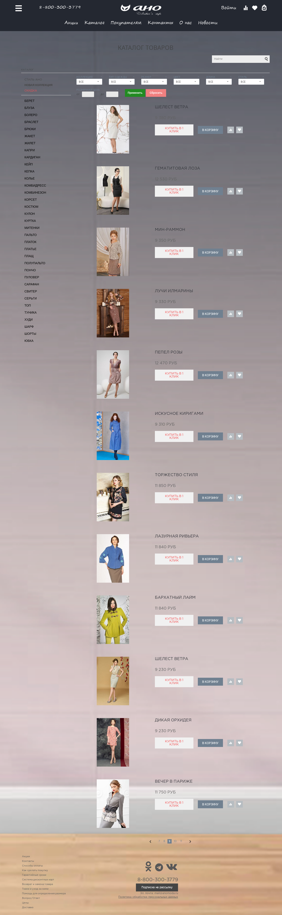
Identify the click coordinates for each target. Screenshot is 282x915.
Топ (27, 305)
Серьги (30, 298)
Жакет (29, 136)
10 (175, 841)
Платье (30, 249)
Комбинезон (35, 192)
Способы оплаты (32, 866)
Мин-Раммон (170, 230)
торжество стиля (176, 475)
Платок (30, 242)
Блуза (29, 108)
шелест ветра (171, 107)
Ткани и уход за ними (35, 889)
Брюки (30, 129)
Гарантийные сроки (34, 875)
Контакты (160, 22)
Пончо (30, 270)
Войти (229, 7)
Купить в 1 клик (174, 130)
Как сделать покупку (35, 870)
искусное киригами (179, 413)
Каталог (94, 22)
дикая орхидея (173, 720)
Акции (71, 22)
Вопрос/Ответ (31, 898)
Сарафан (31, 284)
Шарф (29, 326)
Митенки (31, 228)
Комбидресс (35, 185)
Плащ (29, 256)
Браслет (31, 122)
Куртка (30, 221)
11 (181, 841)
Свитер (30, 291)
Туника (30, 312)
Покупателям (126, 22)
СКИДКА (30, 91)
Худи (28, 319)
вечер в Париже (174, 781)
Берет (29, 101)
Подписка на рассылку (157, 887)
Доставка (27, 907)
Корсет (30, 199)
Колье (29, 178)
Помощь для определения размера (44, 894)
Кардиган (32, 157)
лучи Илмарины (174, 291)
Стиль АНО (33, 80)
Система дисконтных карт (38, 880)
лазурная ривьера (177, 536)
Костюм (31, 206)
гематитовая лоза (177, 168)
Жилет (29, 143)
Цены (25, 903)
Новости (208, 22)
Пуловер (31, 277)
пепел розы (168, 352)
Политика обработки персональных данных (148, 897)
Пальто (30, 235)
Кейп (28, 164)
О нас (185, 22)
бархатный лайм (175, 597)
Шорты (30, 333)
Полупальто (34, 263)
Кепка (29, 171)
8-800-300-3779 (60, 7)
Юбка (28, 340)
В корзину (210, 130)
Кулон (29, 213)
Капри (29, 150)
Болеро (30, 115)
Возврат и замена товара (37, 884)
